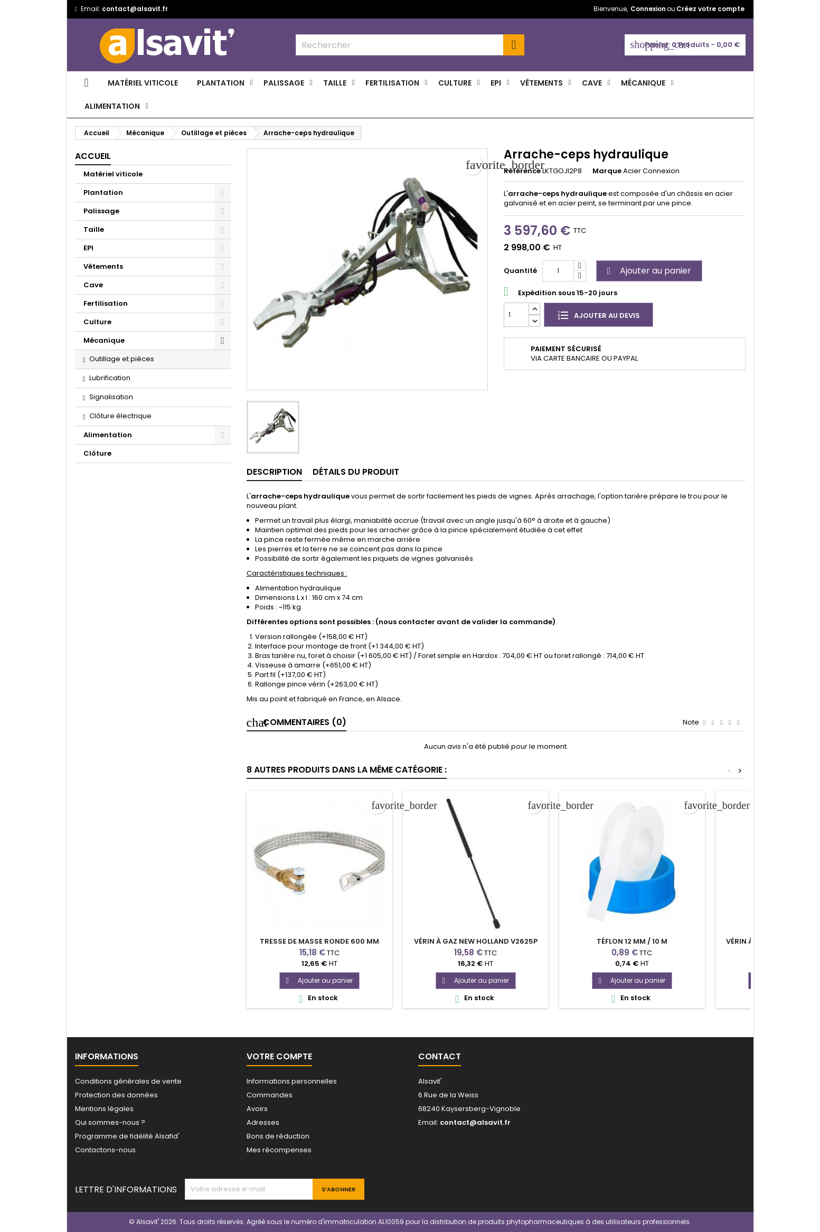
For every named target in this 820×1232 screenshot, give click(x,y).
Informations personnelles (292, 1081)
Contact (439, 1056)
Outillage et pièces (121, 359)
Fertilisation (392, 83)
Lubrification (109, 378)
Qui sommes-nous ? (110, 1122)
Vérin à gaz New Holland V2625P (476, 941)
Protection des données (116, 1095)
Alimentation (112, 106)
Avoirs (257, 1109)
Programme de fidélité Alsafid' (127, 1136)
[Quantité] (558, 270)
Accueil (93, 156)
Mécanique (643, 83)
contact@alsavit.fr (135, 8)
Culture (455, 83)
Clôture (97, 453)
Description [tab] (274, 472)
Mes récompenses (279, 1150)
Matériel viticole (143, 83)
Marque (606, 171)
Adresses (263, 1122)
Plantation (220, 83)
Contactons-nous (105, 1150)
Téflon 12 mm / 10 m (632, 941)
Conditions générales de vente (128, 1081)
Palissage (283, 83)
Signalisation (111, 397)
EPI (496, 83)
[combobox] (410, 44)
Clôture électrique (120, 416)
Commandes (270, 1095)
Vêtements (541, 83)
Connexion (648, 8)
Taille (334, 83)
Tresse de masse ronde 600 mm (319, 941)
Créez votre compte (710, 8)
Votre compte (279, 1056)
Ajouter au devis (598, 315)
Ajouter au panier (647, 271)
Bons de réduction (278, 1136)
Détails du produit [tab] (356, 472)
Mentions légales (104, 1109)
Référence (522, 171)
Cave (592, 83)
